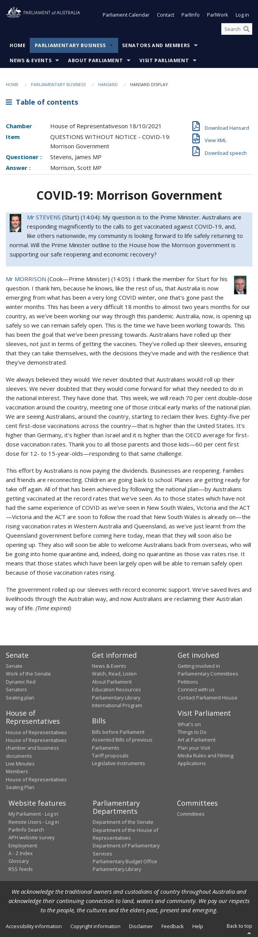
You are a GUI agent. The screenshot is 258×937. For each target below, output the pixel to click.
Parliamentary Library (116, 697)
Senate (14, 665)
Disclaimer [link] (141, 926)
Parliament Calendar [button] (126, 14)
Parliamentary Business (70, 45)
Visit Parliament (164, 60)
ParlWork (217, 14)
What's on (189, 724)
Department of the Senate (123, 821)
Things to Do (192, 731)
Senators (16, 689)
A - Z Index (20, 853)
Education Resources (116, 689)
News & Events (30, 60)
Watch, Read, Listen (114, 673)
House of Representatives (36, 732)
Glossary (18, 860)
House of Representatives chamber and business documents (36, 748)
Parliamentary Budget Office (125, 861)
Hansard (108, 84)
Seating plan (20, 697)
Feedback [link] (172, 926)
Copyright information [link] (95, 926)
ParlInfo (191, 14)
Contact (165, 14)
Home (18, 45)
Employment (22, 845)
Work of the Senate (28, 673)
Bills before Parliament (118, 731)
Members (17, 771)
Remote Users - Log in (33, 821)
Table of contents (42, 102)
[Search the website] (236, 29)
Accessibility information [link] (34, 926)
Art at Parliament (197, 739)
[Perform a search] (246, 29)
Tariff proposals (110, 755)
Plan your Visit (194, 747)
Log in (242, 14)
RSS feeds (20, 869)
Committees (191, 813)
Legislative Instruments (118, 763)
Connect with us (196, 689)
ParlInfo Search (26, 829)
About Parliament (95, 60)
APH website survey (31, 837)
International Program (117, 705)
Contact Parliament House (208, 697)
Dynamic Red (21, 681)
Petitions (188, 681)
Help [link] (197, 926)
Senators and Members (156, 45)
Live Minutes (20, 763)
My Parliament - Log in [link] (33, 813)
